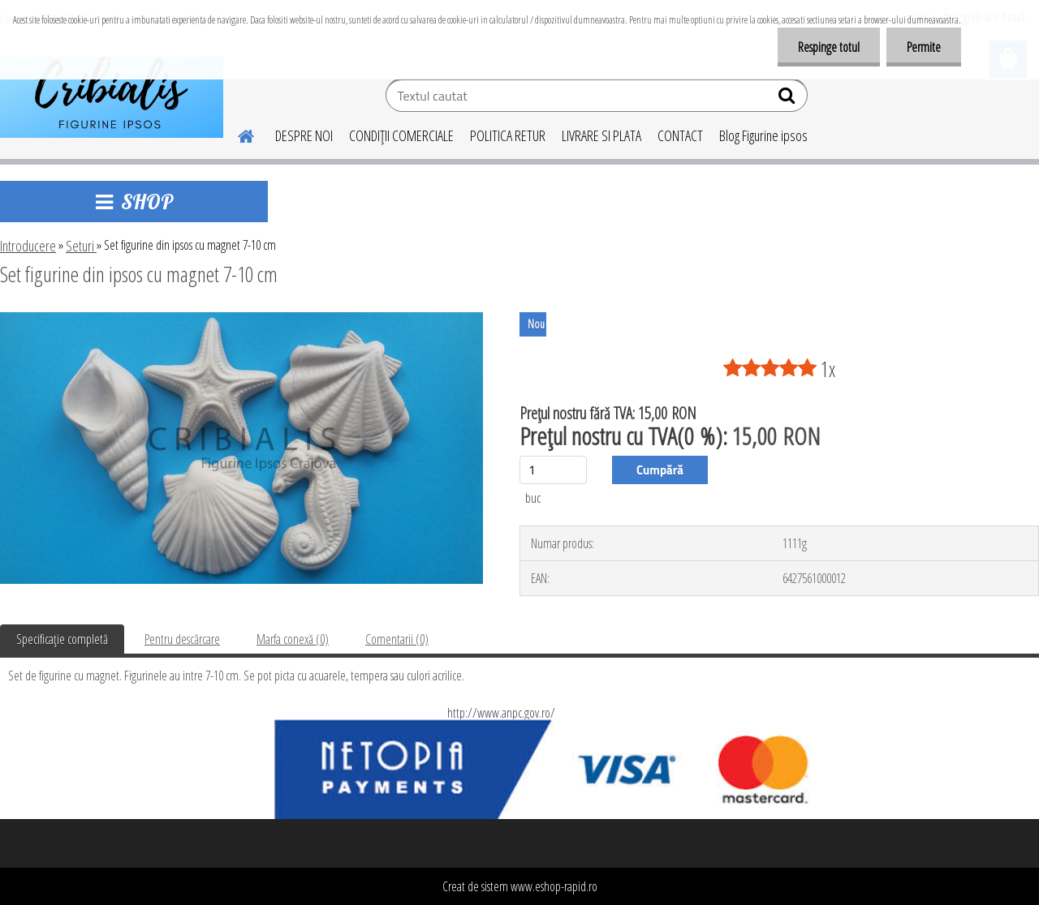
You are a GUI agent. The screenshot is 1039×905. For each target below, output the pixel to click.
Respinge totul (829, 47)
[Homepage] (236, 133)
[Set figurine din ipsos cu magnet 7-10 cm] (241, 319)
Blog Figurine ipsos (763, 135)
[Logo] (111, 97)
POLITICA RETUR (507, 135)
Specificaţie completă (62, 639)
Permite (924, 47)
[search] (788, 99)
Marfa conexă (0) (293, 639)
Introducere (28, 245)
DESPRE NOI (304, 135)
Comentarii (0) (397, 639)
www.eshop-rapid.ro (554, 886)
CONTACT (680, 135)
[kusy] (553, 470)
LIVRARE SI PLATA (601, 135)
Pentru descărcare (182, 639)
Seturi (81, 245)
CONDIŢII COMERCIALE (401, 135)
